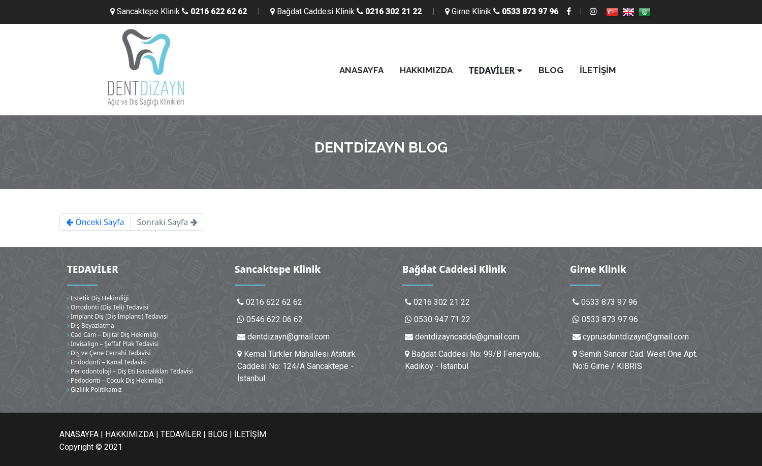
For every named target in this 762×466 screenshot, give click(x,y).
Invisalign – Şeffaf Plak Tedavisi (112, 343)
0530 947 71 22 (442, 319)
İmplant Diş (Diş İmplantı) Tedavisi (117, 316)
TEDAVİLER (495, 70)
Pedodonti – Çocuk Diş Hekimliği (115, 380)
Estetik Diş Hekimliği (98, 298)
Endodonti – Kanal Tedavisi (107, 362)
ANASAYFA (361, 70)
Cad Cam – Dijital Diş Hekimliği (112, 334)
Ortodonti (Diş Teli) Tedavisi (107, 307)
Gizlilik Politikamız (94, 389)
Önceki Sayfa (95, 222)
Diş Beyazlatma (90, 325)
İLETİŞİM (598, 70)
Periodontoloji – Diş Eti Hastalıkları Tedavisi (130, 371)
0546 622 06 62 (274, 319)
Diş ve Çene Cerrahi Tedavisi (109, 353)
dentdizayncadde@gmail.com (467, 336)
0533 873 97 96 (610, 319)
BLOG (550, 70)
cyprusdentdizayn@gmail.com (636, 336)
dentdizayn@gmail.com (288, 336)
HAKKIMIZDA (426, 70)
